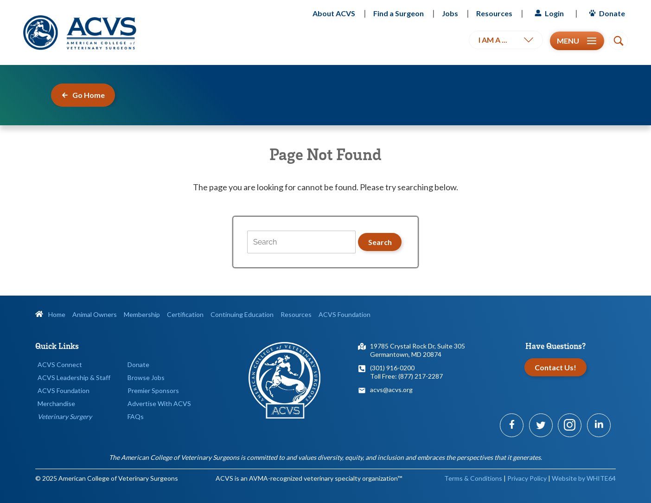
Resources (494, 13)
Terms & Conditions (473, 478)
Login (548, 13)
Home (50, 314)
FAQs (136, 416)
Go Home (83, 94)
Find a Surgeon (398, 13)
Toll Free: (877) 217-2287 (406, 376)
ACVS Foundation (344, 314)
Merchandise (56, 403)
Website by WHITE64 (584, 478)
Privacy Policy (527, 478)
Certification (185, 314)
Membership (142, 314)
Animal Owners (94, 314)
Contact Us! (555, 367)
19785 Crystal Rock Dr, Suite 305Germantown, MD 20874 (417, 350)
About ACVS (334, 13)
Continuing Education (242, 314)
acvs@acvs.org (391, 389)
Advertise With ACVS (159, 403)
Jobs (450, 13)
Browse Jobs (146, 377)
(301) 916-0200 (392, 368)
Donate (606, 13)
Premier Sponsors (153, 390)
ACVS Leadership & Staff (74, 377)
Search (380, 242)
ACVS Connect (60, 364)
